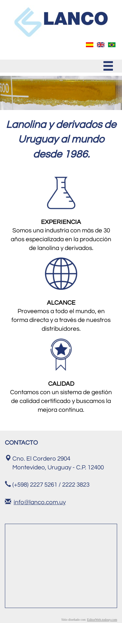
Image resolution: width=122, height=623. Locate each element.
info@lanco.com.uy (40, 502)
